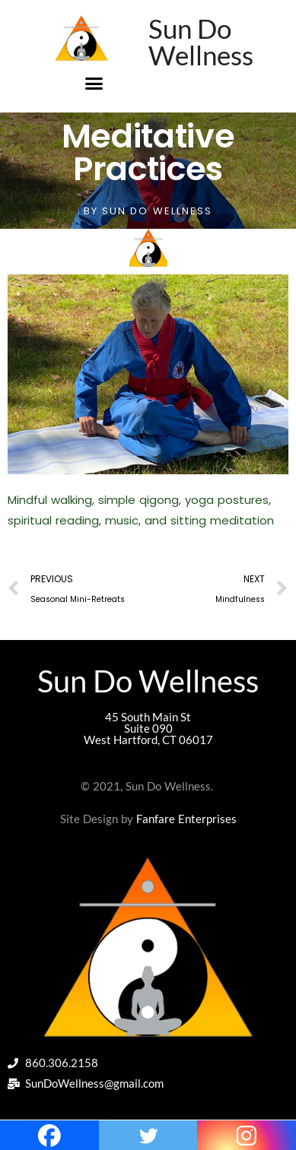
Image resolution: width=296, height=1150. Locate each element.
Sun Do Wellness (200, 41)
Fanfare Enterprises (186, 818)
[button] (94, 82)
